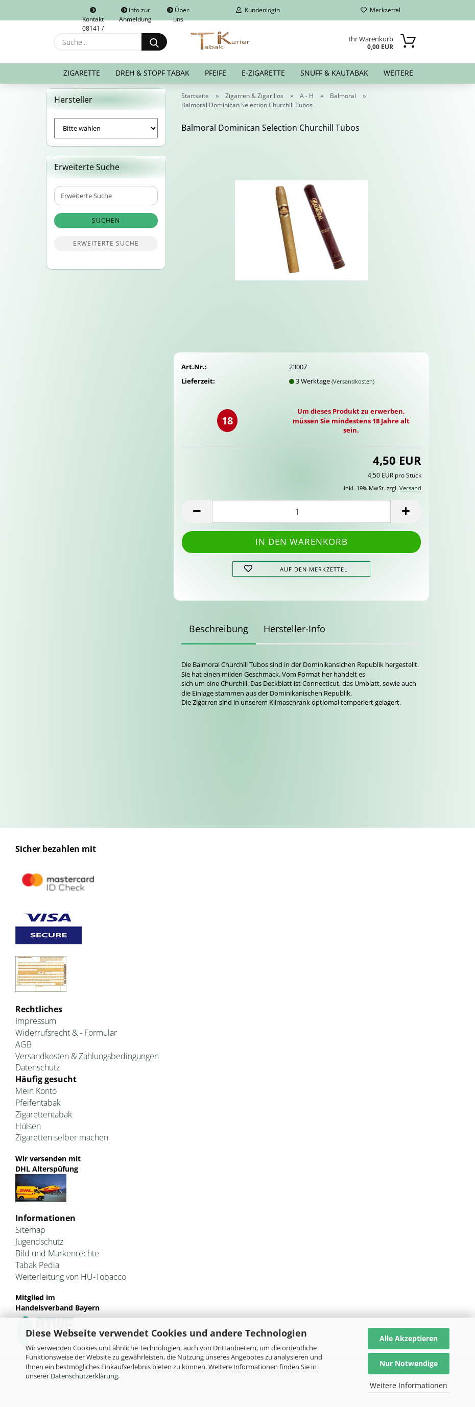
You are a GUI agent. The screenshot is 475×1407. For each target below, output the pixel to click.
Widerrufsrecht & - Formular (66, 1038)
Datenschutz (37, 1074)
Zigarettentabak (43, 1120)
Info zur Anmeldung (135, 13)
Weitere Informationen (408, 1385)
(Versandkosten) (352, 387)
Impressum (35, 1027)
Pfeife (215, 73)
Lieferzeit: (198, 387)
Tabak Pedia (37, 1271)
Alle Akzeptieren (408, 1338)
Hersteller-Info (294, 635)
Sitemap (30, 1236)
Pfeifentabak (38, 1108)
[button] (196, 517)
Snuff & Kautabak (334, 73)
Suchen (106, 227)
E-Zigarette (263, 73)
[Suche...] (154, 42)
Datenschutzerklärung (84, 1375)
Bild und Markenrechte (57, 1259)
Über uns (178, 13)
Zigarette (81, 73)
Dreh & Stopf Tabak (152, 73)
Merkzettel (380, 10)
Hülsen (28, 1132)
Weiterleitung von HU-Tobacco (70, 1283)
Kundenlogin (258, 10)
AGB (23, 1050)
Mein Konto (36, 1097)
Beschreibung (218, 635)
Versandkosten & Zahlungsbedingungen (87, 1062)
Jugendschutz (39, 1247)
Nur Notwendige (408, 1363)
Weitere (398, 73)
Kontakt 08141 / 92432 (93, 13)
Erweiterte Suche (106, 250)
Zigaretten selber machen (61, 1144)
